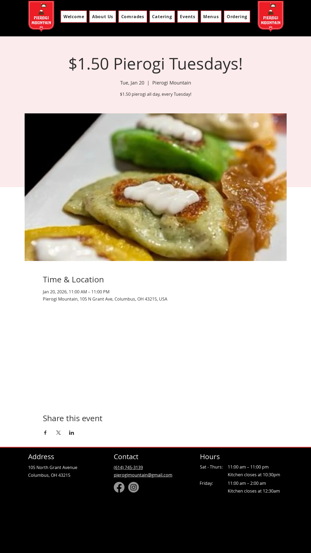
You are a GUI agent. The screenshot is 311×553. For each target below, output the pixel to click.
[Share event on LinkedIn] (71, 433)
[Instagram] (133, 487)
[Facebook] (119, 487)
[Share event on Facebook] (45, 433)
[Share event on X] (58, 433)
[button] (211, 16)
